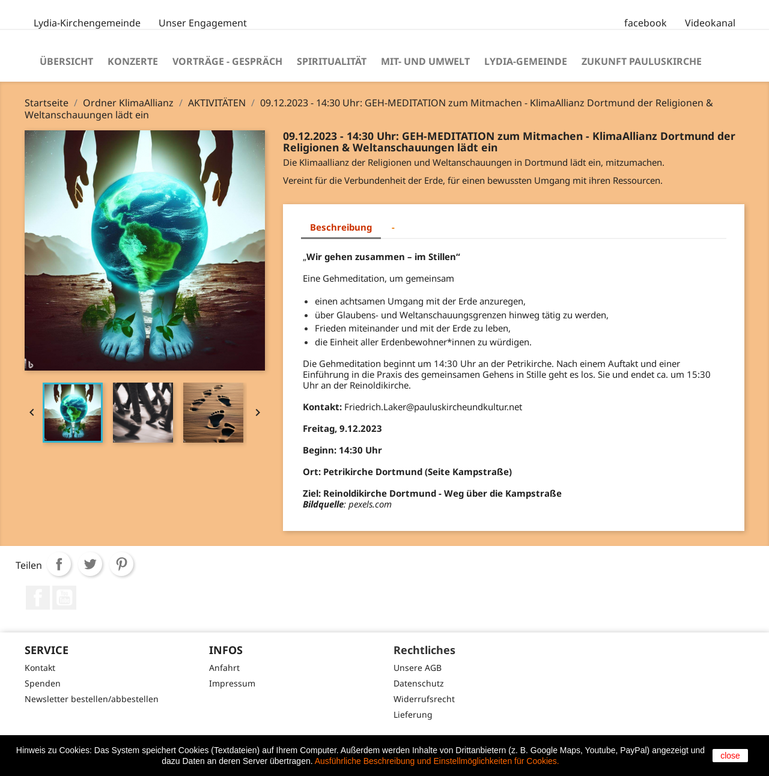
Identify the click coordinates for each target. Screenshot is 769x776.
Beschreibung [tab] (341, 227)
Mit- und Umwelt (425, 61)
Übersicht (66, 61)
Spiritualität (331, 61)
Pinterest (121, 564)
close (730, 755)
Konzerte (133, 61)
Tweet (90, 564)
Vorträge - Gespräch (227, 61)
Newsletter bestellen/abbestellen (92, 699)
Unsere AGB (418, 667)
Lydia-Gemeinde (525, 61)
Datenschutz (419, 683)
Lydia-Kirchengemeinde (87, 22)
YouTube (64, 598)
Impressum (232, 683)
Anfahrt (224, 667)
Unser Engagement (203, 22)
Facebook (38, 598)
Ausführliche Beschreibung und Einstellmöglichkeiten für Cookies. (437, 761)
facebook (645, 22)
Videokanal (710, 22)
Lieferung (413, 714)
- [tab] (393, 227)
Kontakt (40, 667)
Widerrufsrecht (424, 699)
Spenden (43, 683)
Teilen (59, 564)
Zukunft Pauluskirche (642, 61)
